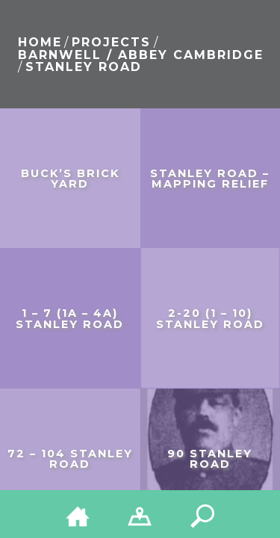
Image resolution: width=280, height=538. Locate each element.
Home (40, 42)
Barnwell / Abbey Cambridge (141, 55)
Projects (111, 42)
